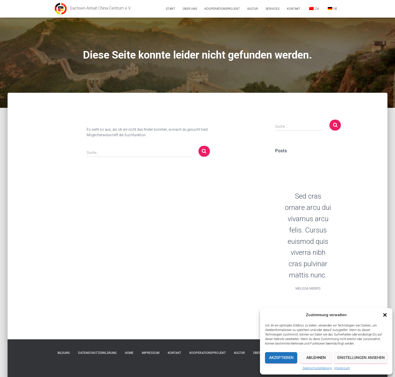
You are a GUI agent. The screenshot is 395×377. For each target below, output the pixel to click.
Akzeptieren (281, 357)
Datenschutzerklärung (317, 368)
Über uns (190, 9)
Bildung (64, 353)
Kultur (252, 9)
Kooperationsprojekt (222, 9)
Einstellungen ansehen (361, 357)
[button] (384, 314)
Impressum (342, 368)
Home (129, 353)
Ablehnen (316, 357)
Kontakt (293, 9)
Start (170, 9)
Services (272, 9)
